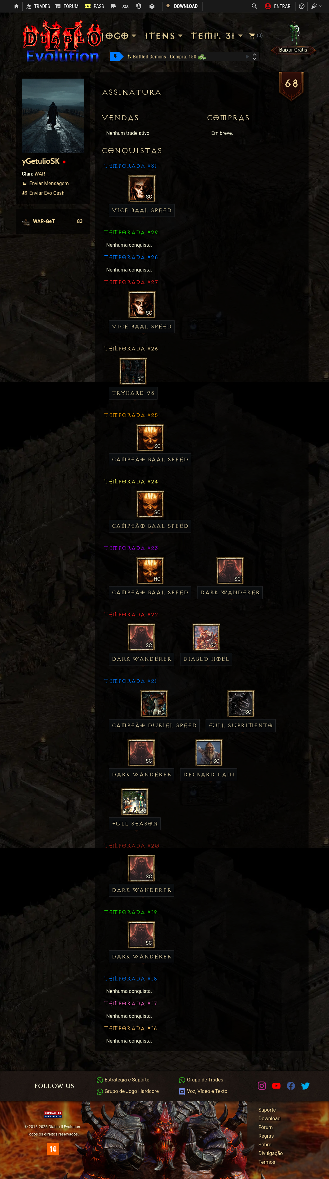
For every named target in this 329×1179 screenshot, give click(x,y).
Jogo (119, 36)
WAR (39, 174)
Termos (267, 1162)
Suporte (267, 1110)
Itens (164, 36)
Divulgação (271, 1153)
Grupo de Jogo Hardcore (127, 1091)
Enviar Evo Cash (43, 193)
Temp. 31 (217, 36)
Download (270, 1119)
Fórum (266, 1127)
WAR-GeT (52, 222)
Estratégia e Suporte (122, 1080)
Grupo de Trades (200, 1080)
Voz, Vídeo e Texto (202, 1091)
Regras (266, 1136)
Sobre (265, 1145)
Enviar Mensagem (45, 183)
